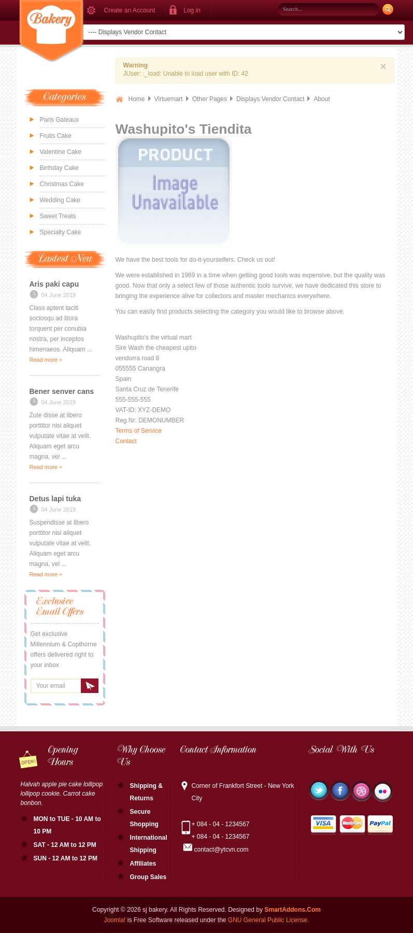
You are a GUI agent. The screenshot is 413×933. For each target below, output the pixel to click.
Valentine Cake (61, 152)
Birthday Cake (59, 168)
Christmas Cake (62, 184)
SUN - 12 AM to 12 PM (66, 858)
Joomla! (114, 920)
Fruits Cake (56, 135)
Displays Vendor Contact (270, 99)
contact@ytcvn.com (221, 849)
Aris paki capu (54, 284)
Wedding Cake (60, 200)
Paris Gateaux (59, 119)
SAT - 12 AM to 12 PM (65, 845)
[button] (188, 10)
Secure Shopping (144, 818)
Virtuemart (168, 99)
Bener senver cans (62, 391)
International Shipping (148, 844)
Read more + (46, 360)
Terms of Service (139, 430)
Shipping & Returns (146, 792)
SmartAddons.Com (292, 909)
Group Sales (148, 877)
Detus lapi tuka (55, 498)
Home (137, 99)
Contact (126, 441)
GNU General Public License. (268, 920)
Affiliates (143, 863)
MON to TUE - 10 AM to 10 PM (67, 825)
